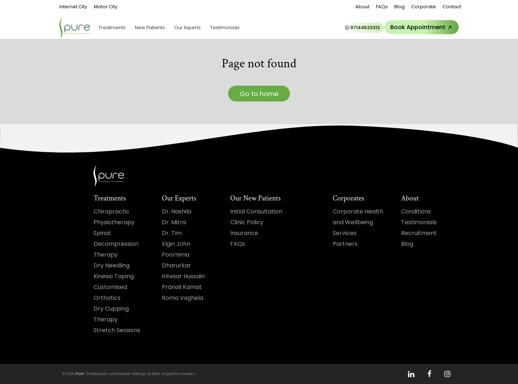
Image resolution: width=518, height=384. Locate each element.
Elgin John (176, 244)
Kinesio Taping (114, 276)
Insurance (244, 233)
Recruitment (419, 233)
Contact (451, 7)
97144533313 (362, 27)
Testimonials (225, 27)
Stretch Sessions (117, 330)
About (362, 7)
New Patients (150, 27)
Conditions (416, 211)
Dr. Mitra (174, 222)
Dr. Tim (172, 233)
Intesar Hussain (183, 276)
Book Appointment (422, 27)
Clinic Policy (246, 222)
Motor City (105, 7)
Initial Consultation (256, 211)
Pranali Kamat (182, 287)
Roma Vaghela (182, 298)
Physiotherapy (114, 222)
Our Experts (187, 27)
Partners (345, 244)
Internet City (73, 7)
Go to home (259, 93)
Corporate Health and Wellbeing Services (358, 222)
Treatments (112, 27)
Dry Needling (112, 265)
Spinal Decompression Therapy (116, 244)
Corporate (423, 7)
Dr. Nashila (176, 211)
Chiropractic (112, 211)
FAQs (382, 7)
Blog (399, 7)
